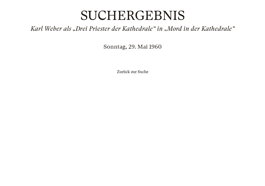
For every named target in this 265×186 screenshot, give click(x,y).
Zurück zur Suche (132, 71)
